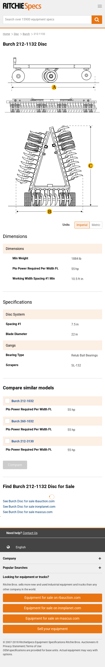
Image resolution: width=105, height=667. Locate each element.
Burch (26, 33)
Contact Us (30, 533)
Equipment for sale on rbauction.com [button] (52, 598)
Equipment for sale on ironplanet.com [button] (52, 608)
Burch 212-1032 (23, 401)
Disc (16, 33)
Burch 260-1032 (23, 421)
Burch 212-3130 (23, 441)
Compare (15, 465)
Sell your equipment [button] (52, 629)
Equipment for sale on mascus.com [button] (52, 618)
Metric (96, 225)
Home (6, 33)
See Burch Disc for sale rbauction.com (29, 501)
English (22, 547)
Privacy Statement (14, 646)
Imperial (82, 225)
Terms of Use (33, 646)
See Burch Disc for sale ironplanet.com (29, 506)
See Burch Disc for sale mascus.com (27, 512)
